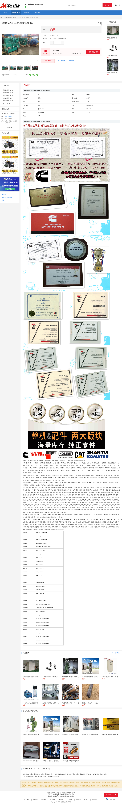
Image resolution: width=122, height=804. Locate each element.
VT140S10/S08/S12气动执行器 (31, 761)
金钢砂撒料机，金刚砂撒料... (9, 153)
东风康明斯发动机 (85, 774)
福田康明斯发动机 (41, 776)
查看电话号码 (93, 52)
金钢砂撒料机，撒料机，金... (9, 173)
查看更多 (9, 127)
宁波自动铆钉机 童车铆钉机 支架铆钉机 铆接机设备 (37, 735)
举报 (15, 75)
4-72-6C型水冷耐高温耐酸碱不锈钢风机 (73, 761)
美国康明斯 (13, 17)
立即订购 (71, 61)
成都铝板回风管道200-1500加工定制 (72, 735)
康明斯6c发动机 (39, 774)
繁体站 (86, 800)
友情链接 (94, 800)
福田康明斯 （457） (8, 101)
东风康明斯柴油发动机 (99, 774)
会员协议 (69, 800)
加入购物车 (61, 61)
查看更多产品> (116, 653)
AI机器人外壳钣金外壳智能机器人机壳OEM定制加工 (56, 761)
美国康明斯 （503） (8, 90)
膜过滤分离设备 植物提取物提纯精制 (92, 735)
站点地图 (52, 800)
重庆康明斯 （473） (8, 95)
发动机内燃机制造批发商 (68, 793)
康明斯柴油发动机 (60, 774)
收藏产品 (5, 75)
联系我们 (35, 800)
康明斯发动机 (49, 774)
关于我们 (26, 800)
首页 (1, 17)
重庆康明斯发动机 (73, 774)
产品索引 (4, 195)
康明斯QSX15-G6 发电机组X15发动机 (63, 795)
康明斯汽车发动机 (53, 776)
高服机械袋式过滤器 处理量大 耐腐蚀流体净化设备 (56, 735)
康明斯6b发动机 (28, 774)
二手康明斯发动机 (28, 776)
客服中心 (43, 800)
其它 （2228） (7, 103)
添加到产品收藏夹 (7, 197)
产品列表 (6, 17)
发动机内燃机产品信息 (53, 793)
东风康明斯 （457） (8, 98)
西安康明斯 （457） (8, 93)
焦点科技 (63, 802)
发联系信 (48, 61)
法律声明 (78, 800)
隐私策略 (61, 800)
